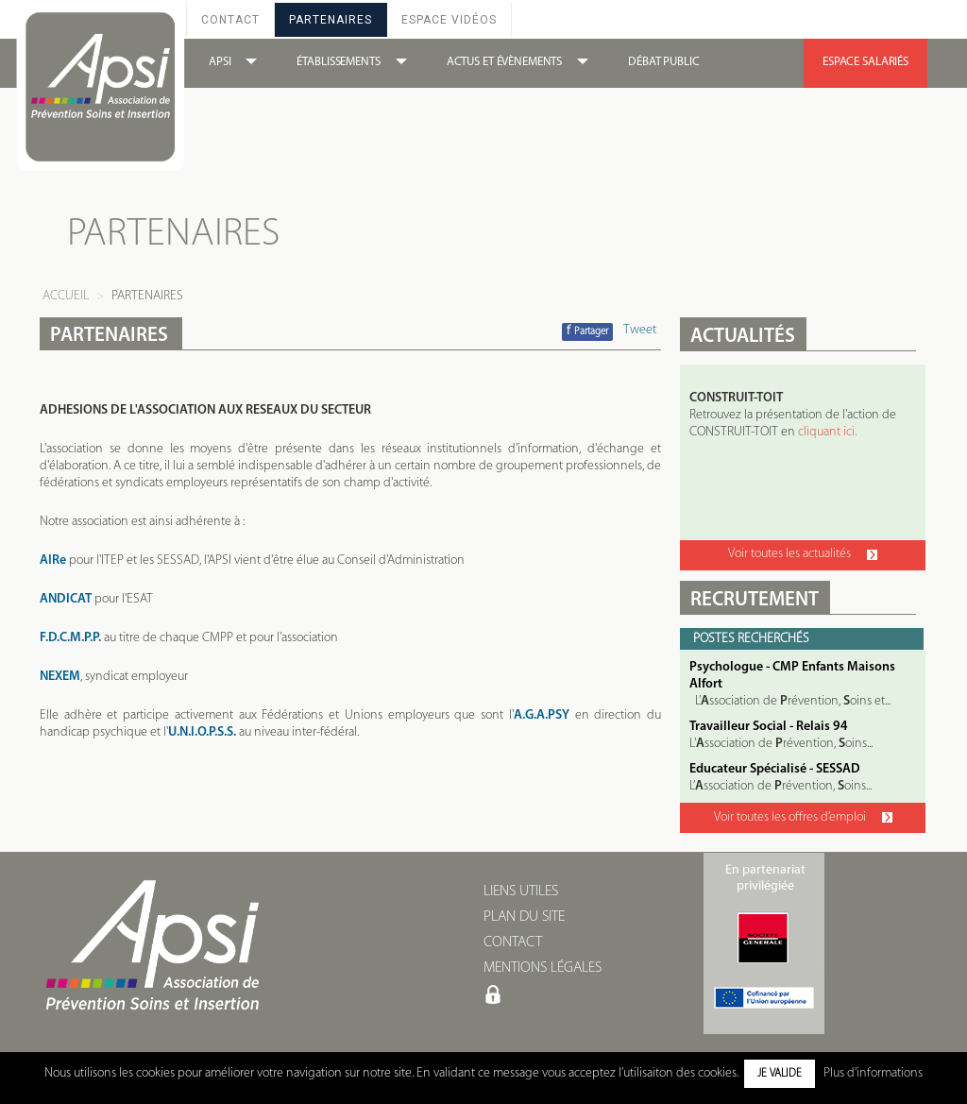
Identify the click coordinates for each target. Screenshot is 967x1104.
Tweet (639, 330)
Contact (230, 19)
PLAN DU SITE (524, 917)
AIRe (53, 560)
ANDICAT (66, 599)
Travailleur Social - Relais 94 (768, 727)
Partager (587, 331)
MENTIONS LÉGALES (543, 968)
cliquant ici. (827, 432)
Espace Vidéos (449, 19)
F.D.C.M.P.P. (70, 638)
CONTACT (513, 942)
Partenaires (330, 19)
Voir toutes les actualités (802, 554)
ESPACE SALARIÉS (865, 62)
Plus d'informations (873, 1073)
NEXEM (60, 677)
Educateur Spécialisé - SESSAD (774, 769)
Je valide (779, 1073)
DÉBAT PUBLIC (663, 62)
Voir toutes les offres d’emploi (803, 817)
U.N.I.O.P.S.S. (202, 732)
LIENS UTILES (521, 891)
